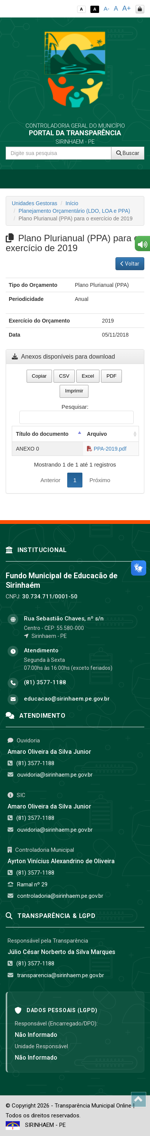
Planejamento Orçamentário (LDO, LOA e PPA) (74, 211)
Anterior (51, 480)
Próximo (99, 480)
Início (72, 203)
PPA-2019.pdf (106, 449)
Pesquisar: (76, 413)
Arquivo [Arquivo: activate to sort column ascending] (97, 434)
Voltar (129, 264)
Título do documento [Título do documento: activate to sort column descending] (42, 434)
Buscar (127, 153)
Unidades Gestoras (34, 203)
